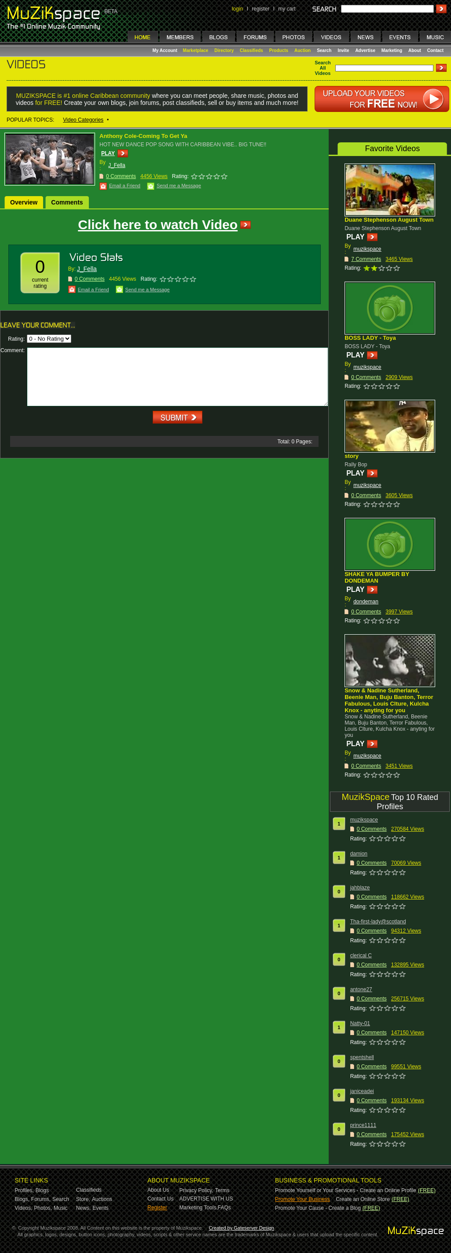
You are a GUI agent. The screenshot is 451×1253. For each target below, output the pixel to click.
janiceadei (362, 1091)
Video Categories (83, 120)
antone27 (361, 989)
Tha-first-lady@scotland (378, 921)
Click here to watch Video (158, 224)
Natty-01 (360, 1023)
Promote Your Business (302, 1199)
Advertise (365, 50)
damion (358, 854)
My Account (166, 50)
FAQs (224, 1208)
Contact (435, 50)
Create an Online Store (363, 1199)
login (237, 9)
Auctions (102, 1199)
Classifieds (251, 50)
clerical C (361, 955)
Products (278, 50)
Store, (83, 1199)
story (352, 456)
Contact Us (160, 1199)
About (414, 50)
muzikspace (367, 249)
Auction (302, 50)
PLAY (108, 153)
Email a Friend (124, 185)
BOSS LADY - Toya (370, 338)
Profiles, (24, 1190)
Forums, (41, 1199)
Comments (67, 202)
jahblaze (360, 888)
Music (60, 1208)
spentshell (362, 1057)
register (260, 9)
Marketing (391, 50)
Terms (222, 1190)
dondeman (365, 602)
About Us (158, 1190)
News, (83, 1208)
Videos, (24, 1208)
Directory (224, 50)
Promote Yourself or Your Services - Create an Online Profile (345, 1190)
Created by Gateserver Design (241, 1228)
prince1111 (363, 1125)
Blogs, (22, 1199)
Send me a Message (179, 185)
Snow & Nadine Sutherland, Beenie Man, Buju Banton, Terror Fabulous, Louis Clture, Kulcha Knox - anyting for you (389, 700)
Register (157, 1208)
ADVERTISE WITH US (206, 1199)
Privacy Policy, (196, 1190)
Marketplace (196, 50)
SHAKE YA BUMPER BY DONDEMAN (377, 577)
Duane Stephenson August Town (389, 219)
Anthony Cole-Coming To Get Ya (143, 136)
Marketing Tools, (199, 1208)
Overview (23, 202)
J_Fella (116, 165)
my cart (286, 9)
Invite (343, 50)
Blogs (42, 1190)
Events (100, 1208)
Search (324, 50)
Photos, (43, 1208)
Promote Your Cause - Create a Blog (318, 1208)
